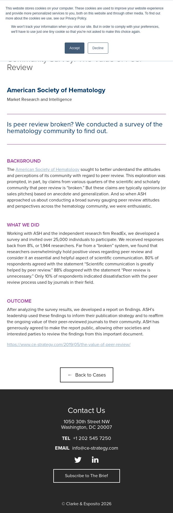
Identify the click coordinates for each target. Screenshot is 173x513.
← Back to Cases (86, 375)
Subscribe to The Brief (86, 476)
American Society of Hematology (47, 169)
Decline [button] (98, 48)
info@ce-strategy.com (95, 448)
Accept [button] (74, 48)
